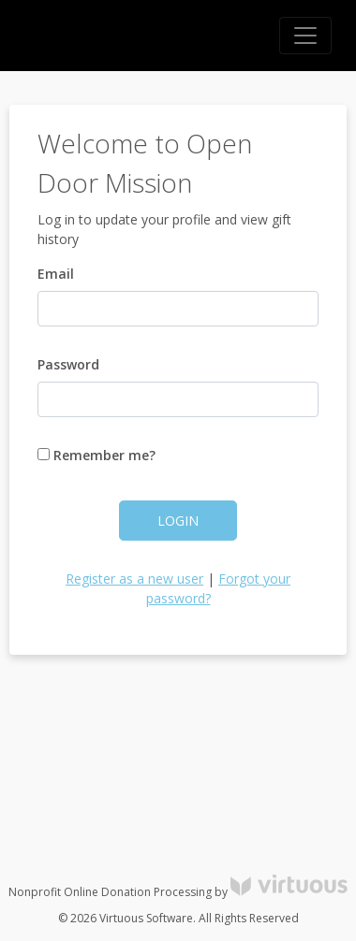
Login (178, 520)
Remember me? (96, 455)
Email (55, 273)
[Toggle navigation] (305, 35)
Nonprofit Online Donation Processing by (178, 892)
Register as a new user (134, 578)
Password (68, 364)
